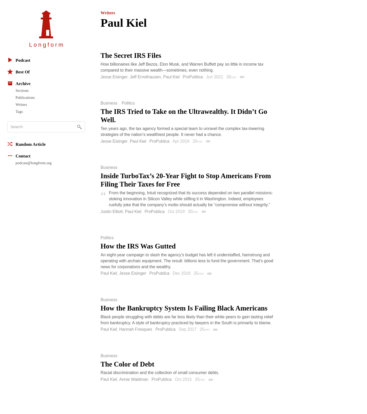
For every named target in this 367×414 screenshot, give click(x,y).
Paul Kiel (171, 77)
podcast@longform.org (34, 163)
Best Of (18, 71)
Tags (19, 111)
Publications (25, 97)
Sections (22, 90)
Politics (128, 103)
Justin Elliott (112, 211)
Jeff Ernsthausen (145, 77)
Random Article (26, 144)
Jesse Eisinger (114, 77)
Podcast (18, 60)
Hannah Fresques (135, 329)
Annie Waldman (133, 379)
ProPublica (193, 77)
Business (109, 103)
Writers (21, 104)
